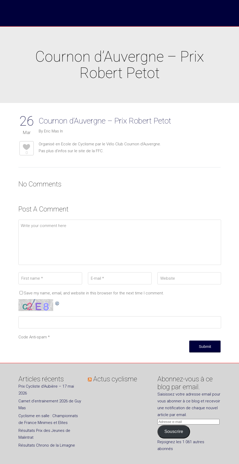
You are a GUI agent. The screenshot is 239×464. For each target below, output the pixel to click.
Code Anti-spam (32, 337)
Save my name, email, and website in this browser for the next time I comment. (94, 293)
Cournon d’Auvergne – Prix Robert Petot (105, 120)
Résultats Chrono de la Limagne (46, 445)
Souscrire (173, 431)
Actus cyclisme (115, 379)
